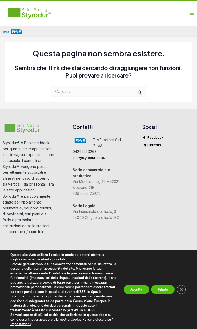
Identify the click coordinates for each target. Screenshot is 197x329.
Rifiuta (161, 287)
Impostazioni (26, 324)
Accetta (131, 287)
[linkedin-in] (168, 145)
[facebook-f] (168, 139)
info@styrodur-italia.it (90, 158)
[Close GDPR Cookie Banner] (181, 287)
